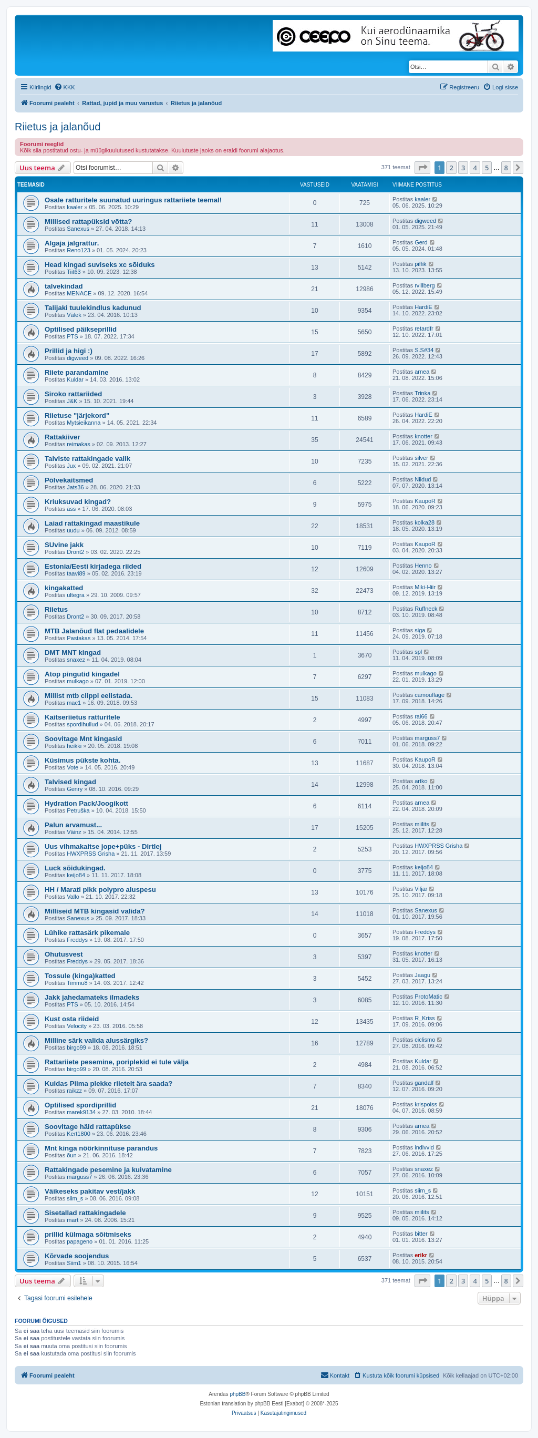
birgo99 (76, 1047)
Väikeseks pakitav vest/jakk (90, 1191)
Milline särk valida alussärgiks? (96, 1040)
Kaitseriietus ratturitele (82, 717)
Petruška (78, 810)
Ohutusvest (64, 954)
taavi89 (76, 573)
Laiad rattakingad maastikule (92, 523)
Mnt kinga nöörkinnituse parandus (101, 1148)
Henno (423, 565)
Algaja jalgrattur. (72, 243)
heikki (74, 746)
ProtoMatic (428, 996)
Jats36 (75, 487)
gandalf (424, 1083)
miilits (422, 824)
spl (418, 652)
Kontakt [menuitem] (334, 1375)
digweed (425, 221)
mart (72, 1220)
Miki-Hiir (425, 587)
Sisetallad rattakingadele (85, 1213)
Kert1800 (78, 1134)
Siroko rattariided (73, 394)
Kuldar (75, 379)
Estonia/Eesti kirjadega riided (93, 566)
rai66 (421, 716)
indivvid (424, 1147)
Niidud (423, 479)
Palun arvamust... (73, 825)
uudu (73, 530)
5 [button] (487, 167)
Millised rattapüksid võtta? (88, 221)
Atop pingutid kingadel (82, 674)
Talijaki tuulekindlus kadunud (93, 308)
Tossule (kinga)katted (80, 976)
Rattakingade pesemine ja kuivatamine (108, 1170)
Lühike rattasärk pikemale (87, 933)
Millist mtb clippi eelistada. (88, 696)
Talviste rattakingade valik (87, 459)
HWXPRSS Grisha (91, 853)
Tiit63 (74, 272)
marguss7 (427, 738)
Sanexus (78, 228)
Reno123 (78, 250)
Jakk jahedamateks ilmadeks (92, 997)
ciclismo (425, 1039)
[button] (422, 167)
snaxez (76, 659)
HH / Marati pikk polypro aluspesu (100, 889)
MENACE (79, 293)
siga (420, 630)
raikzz (74, 1090)
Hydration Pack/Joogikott (86, 803)
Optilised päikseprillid (81, 329)
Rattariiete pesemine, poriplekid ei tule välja (117, 1062)
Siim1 (74, 1263)
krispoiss (426, 1104)
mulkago (78, 681)
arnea (422, 371)
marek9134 (81, 1112)
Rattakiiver (62, 437)
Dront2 (75, 552)
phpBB (237, 1394)
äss (71, 509)
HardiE (423, 307)
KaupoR (425, 501)
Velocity (77, 1026)
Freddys (77, 940)
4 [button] (475, 167)
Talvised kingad (70, 782)
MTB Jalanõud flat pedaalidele (94, 631)
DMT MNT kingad (73, 652)
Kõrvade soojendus (77, 1256)
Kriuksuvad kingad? (78, 502)
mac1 (74, 703)
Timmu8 (77, 983)
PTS (72, 336)
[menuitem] (64, 87)
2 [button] (451, 167)
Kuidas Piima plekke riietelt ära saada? (108, 1083)
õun (71, 1155)
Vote (72, 767)
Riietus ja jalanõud (57, 126)
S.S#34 (424, 350)
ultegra (76, 595)
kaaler (74, 207)
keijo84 (76, 875)
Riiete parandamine (77, 372)
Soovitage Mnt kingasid (83, 739)
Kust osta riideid (72, 1019)
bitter (421, 1233)
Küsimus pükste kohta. (82, 760)
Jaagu (422, 975)
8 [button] (506, 167)
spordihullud (82, 724)
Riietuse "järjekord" (77, 415)
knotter (423, 436)
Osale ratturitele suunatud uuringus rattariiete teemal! (133, 200)
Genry (74, 789)
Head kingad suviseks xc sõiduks (100, 265)
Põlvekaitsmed (69, 480)
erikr (421, 1255)
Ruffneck (426, 608)
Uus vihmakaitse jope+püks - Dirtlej (103, 846)
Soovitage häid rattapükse (88, 1127)
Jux (71, 466)
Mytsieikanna (83, 422)
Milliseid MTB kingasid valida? (95, 911)
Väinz (74, 832)
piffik (420, 264)
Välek (74, 315)
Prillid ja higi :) (68, 351)
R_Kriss (425, 1018)
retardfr (424, 328)
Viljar (421, 889)
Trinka (422, 393)
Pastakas (78, 638)
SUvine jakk (64, 545)
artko (421, 781)
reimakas (78, 444)
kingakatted (64, 588)
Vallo (73, 896)
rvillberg (425, 285)
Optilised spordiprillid (80, 1105)
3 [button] (463, 167)
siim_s (75, 1198)
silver (421, 458)
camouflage (429, 695)
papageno (79, 1241)
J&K (72, 401)
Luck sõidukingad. (75, 868)
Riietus (56, 609)
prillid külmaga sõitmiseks (88, 1234)
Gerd (421, 242)
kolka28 (424, 522)
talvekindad (64, 286)
